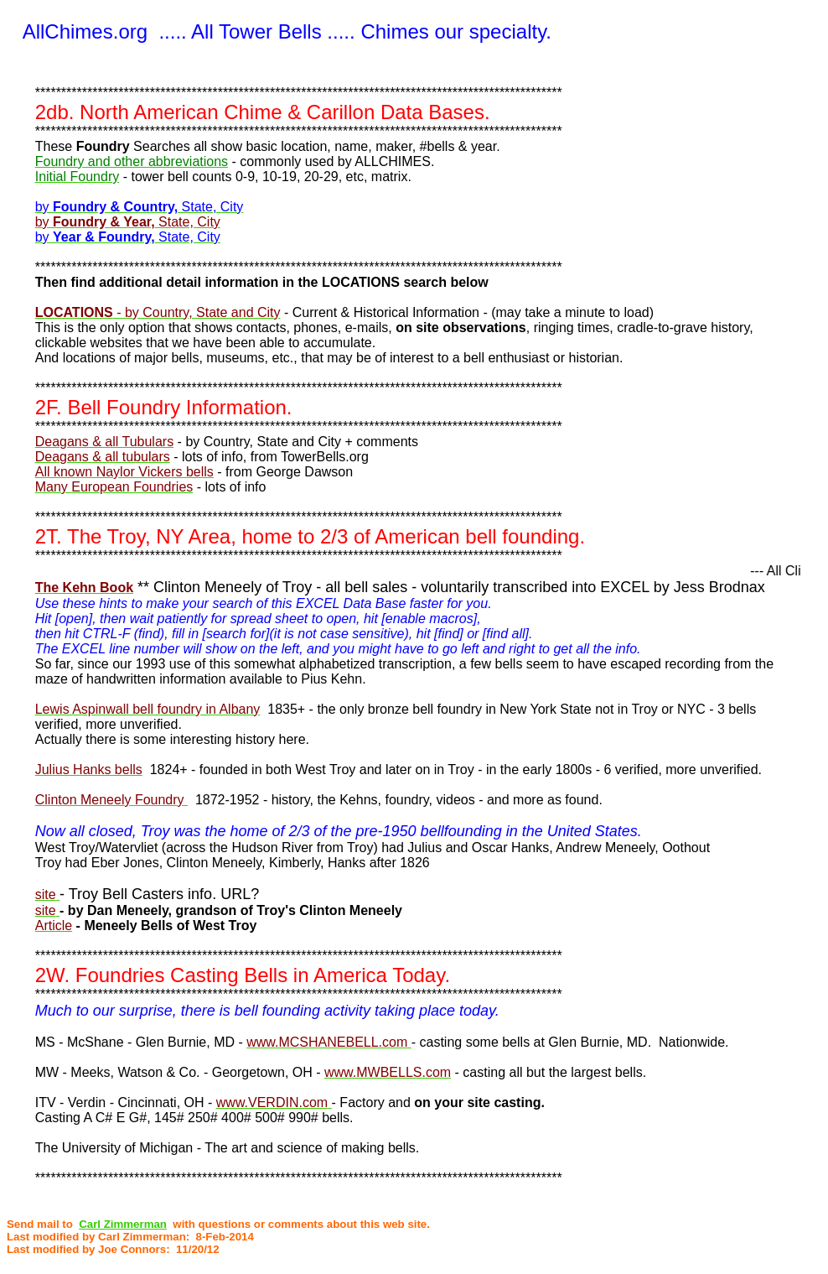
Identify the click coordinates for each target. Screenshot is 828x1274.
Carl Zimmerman (123, 1224)
